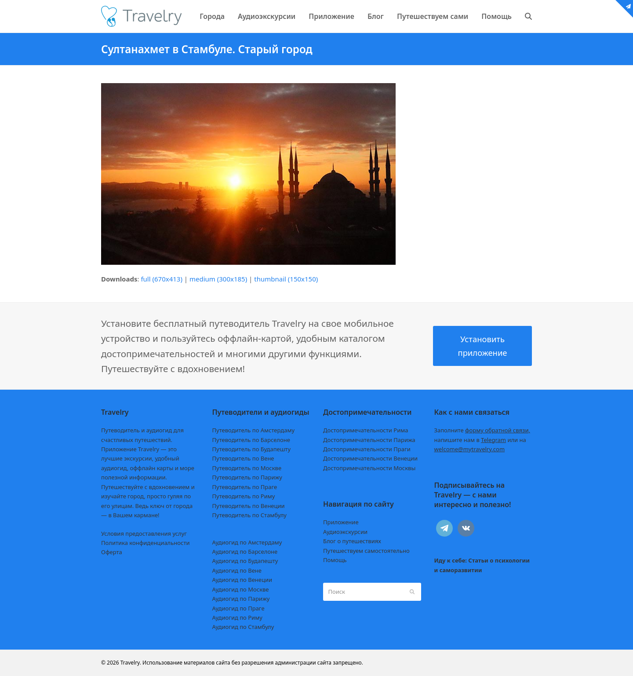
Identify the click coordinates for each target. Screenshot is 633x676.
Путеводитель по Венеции (248, 506)
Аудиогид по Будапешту (245, 561)
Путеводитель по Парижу (247, 477)
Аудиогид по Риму (237, 617)
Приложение (341, 522)
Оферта (111, 552)
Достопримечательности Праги (367, 449)
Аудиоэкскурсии (345, 532)
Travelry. (130, 662)
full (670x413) (161, 278)
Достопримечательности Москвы (369, 468)
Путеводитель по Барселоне (251, 440)
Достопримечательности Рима (365, 430)
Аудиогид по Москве (240, 589)
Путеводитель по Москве (247, 468)
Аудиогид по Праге (238, 608)
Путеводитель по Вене (243, 458)
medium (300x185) (218, 278)
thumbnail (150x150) (286, 278)
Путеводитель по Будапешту (251, 449)
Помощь (335, 560)
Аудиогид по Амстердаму (247, 542)
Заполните (482, 430)
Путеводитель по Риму (243, 496)
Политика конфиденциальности (145, 543)
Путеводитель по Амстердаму (253, 430)
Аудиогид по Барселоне (245, 551)
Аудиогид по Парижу (241, 599)
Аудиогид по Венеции (242, 580)
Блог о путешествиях (352, 541)
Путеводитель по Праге (244, 487)
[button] (528, 16)
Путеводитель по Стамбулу (249, 515)
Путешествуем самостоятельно (366, 551)
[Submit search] (412, 591)
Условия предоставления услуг (144, 533)
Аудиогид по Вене (237, 570)
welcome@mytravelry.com (469, 449)
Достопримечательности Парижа (369, 440)
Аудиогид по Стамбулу (243, 627)
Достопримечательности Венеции (370, 458)
